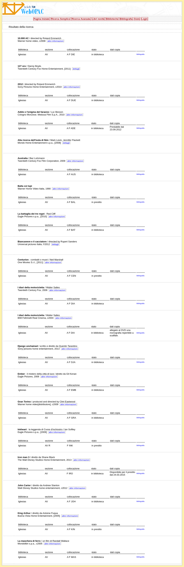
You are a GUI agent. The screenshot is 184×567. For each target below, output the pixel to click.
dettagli (76, 69)
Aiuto (137, 19)
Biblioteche (112, 19)
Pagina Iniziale (41, 19)
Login (144, 19)
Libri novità (98, 19)
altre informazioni (55, 41)
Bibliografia (126, 19)
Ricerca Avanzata (81, 19)
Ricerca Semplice (60, 19)
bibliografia (140, 54)
